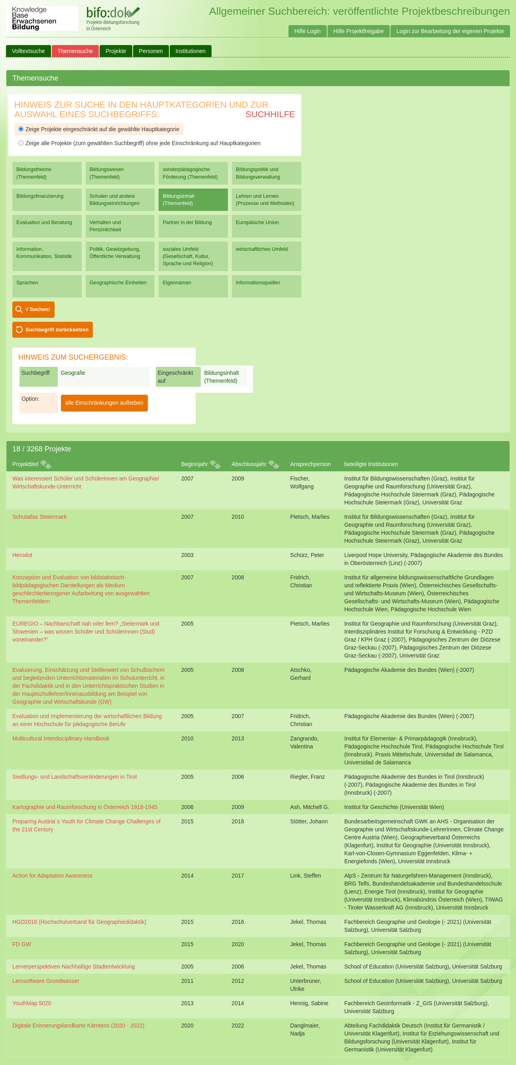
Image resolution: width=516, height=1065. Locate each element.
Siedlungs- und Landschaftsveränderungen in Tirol (74, 777)
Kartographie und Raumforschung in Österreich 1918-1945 (84, 807)
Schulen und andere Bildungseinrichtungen (114, 199)
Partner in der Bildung (187, 222)
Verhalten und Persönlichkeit (105, 225)
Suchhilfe (270, 114)
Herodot (22, 555)
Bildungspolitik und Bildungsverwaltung (258, 172)
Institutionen (191, 51)
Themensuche (75, 51)
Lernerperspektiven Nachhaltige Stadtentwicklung (73, 966)
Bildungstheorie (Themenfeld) (33, 172)
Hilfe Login (307, 31)
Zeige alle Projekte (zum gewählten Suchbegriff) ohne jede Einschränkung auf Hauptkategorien (139, 143)
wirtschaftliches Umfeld (262, 249)
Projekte (116, 51)
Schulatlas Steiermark (39, 517)
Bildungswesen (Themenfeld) (107, 172)
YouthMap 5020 (31, 1003)
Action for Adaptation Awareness (52, 875)
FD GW (21, 944)
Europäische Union (257, 222)
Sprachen (27, 282)
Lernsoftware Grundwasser (45, 981)
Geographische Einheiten (118, 282)
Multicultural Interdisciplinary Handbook (61, 738)
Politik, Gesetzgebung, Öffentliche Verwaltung (115, 252)
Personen (151, 51)
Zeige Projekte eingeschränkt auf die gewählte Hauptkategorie (98, 129)
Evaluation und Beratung (44, 222)
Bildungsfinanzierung (39, 196)
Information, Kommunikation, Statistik (44, 252)
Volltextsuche (28, 51)
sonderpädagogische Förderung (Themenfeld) (190, 172)
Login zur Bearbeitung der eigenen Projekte (450, 31)
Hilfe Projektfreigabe (359, 31)
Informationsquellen (258, 282)
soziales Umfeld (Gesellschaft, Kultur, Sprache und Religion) (188, 256)
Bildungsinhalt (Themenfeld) (178, 199)
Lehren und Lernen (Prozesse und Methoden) (265, 199)
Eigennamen (177, 282)
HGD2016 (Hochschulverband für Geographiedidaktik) (79, 922)
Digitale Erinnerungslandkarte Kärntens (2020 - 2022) (78, 1025)
